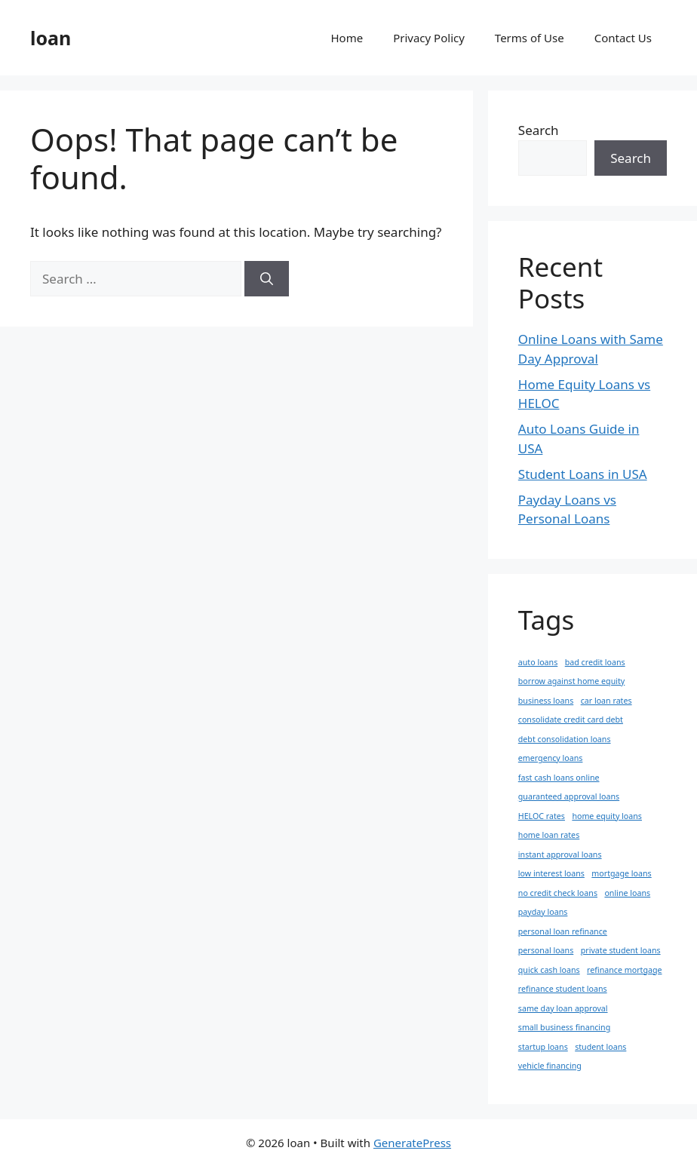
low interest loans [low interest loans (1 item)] (551, 873)
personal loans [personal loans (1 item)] (545, 950)
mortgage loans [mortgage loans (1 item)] (621, 873)
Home (347, 37)
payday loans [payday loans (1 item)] (543, 912)
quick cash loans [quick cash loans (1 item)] (549, 970)
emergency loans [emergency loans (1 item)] (550, 758)
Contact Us (623, 37)
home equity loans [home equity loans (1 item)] (607, 816)
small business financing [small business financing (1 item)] (564, 1027)
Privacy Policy (429, 37)
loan (50, 38)
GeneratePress (412, 1142)
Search (538, 130)
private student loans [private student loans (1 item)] (621, 950)
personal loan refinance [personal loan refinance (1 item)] (562, 931)
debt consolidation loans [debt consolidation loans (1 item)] (564, 739)
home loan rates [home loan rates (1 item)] (548, 835)
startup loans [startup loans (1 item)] (543, 1047)
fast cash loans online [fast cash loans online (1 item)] (559, 777)
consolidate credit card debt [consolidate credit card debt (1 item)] (570, 719)
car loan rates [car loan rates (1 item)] (606, 700)
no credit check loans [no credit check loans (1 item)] (557, 893)
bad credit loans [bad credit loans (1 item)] (595, 662)
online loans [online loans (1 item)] (627, 893)
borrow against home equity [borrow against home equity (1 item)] (571, 681)
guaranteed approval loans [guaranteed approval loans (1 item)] (568, 796)
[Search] (266, 279)
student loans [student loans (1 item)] (600, 1047)
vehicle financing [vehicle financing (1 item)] (550, 1065)
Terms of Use (529, 37)
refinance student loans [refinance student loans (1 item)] (562, 988)
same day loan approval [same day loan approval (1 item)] (563, 1008)
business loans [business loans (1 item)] (545, 700)
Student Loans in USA (582, 474)
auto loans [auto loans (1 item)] (538, 662)
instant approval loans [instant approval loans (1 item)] (560, 854)
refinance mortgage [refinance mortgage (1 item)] (624, 970)
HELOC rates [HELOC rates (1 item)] (541, 816)
